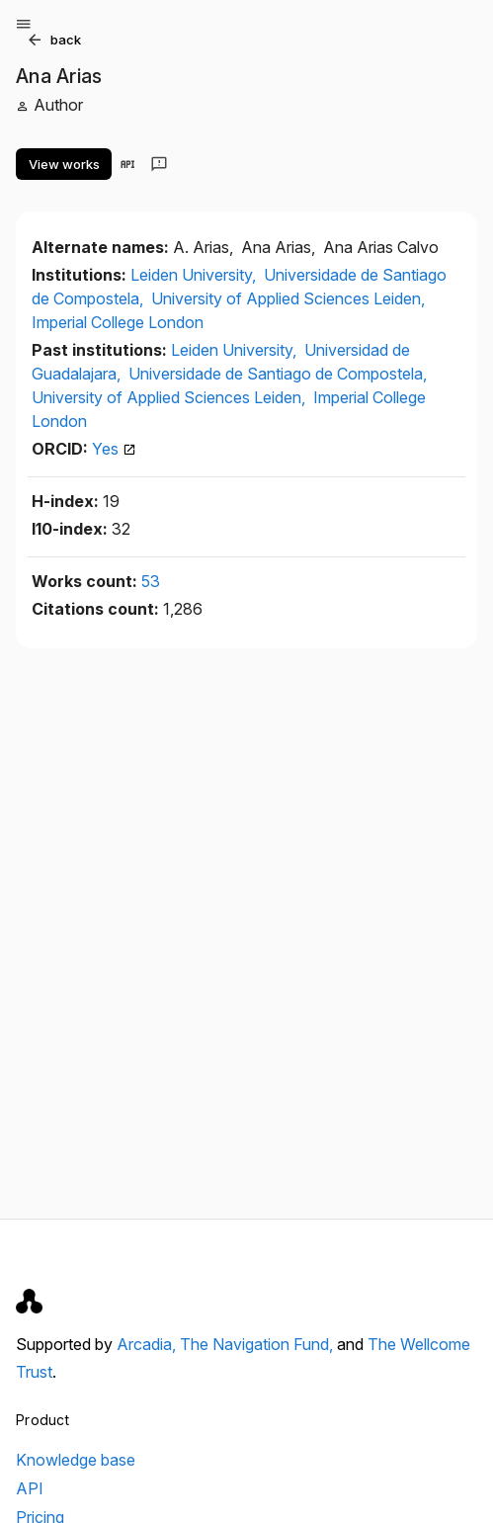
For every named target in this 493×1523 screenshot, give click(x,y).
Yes (114, 449)
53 (150, 581)
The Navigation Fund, (258, 1344)
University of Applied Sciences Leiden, (288, 298)
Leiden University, (195, 275)
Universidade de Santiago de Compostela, (277, 373)
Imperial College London (118, 322)
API (29, 1488)
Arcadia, (148, 1344)
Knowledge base (75, 1460)
